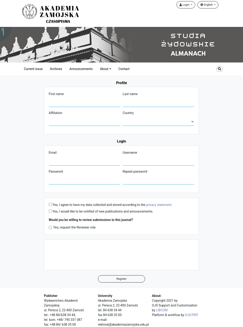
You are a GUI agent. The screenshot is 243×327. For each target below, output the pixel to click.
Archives (56, 69)
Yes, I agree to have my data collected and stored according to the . (110, 205)
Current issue (33, 69)
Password (56, 171)
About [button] (104, 69)
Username (130, 152)
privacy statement (158, 205)
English (206, 4)
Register (122, 278)
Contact (124, 69)
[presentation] (83, 253)
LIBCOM (162, 310)
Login (184, 4)
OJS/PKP (191, 315)
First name (56, 94)
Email (53, 152)
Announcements (81, 69)
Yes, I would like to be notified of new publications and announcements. (101, 211)
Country (128, 113)
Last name (130, 94)
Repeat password (135, 171)
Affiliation (55, 113)
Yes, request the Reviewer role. (74, 227)
